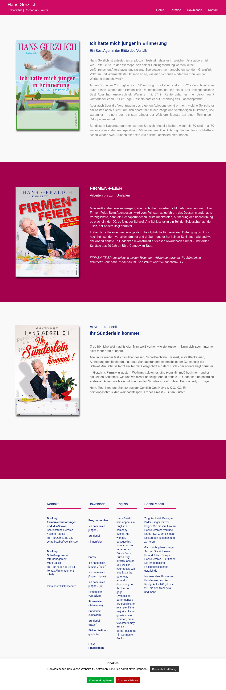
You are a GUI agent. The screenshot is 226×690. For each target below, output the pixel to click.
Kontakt (213, 10)
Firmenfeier (95, 541)
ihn (151, 562)
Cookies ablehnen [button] (128, 680)
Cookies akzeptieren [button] (100, 680)
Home (160, 10)
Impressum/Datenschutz (61, 586)
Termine (175, 10)
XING (161, 584)
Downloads (194, 10)
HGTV (155, 533)
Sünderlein (94, 535)
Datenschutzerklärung (164, 669)
